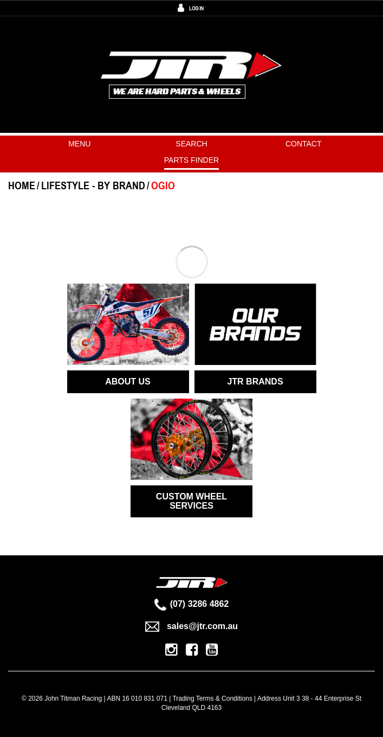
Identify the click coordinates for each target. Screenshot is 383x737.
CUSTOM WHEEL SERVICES (191, 501)
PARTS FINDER (191, 160)
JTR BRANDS (255, 381)
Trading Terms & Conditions (212, 698)
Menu (79, 143)
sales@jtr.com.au (191, 626)
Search (191, 143)
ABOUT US (128, 381)
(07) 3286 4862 (191, 603)
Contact (303, 143)
